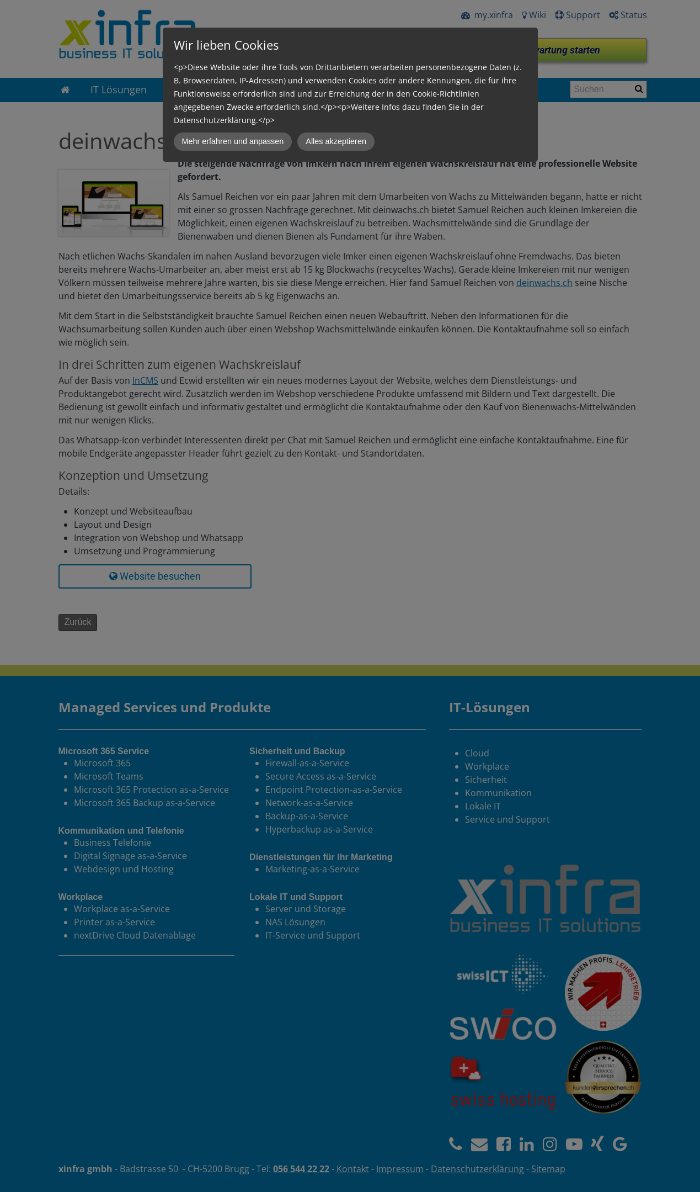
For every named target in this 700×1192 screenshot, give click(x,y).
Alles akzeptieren (336, 141)
